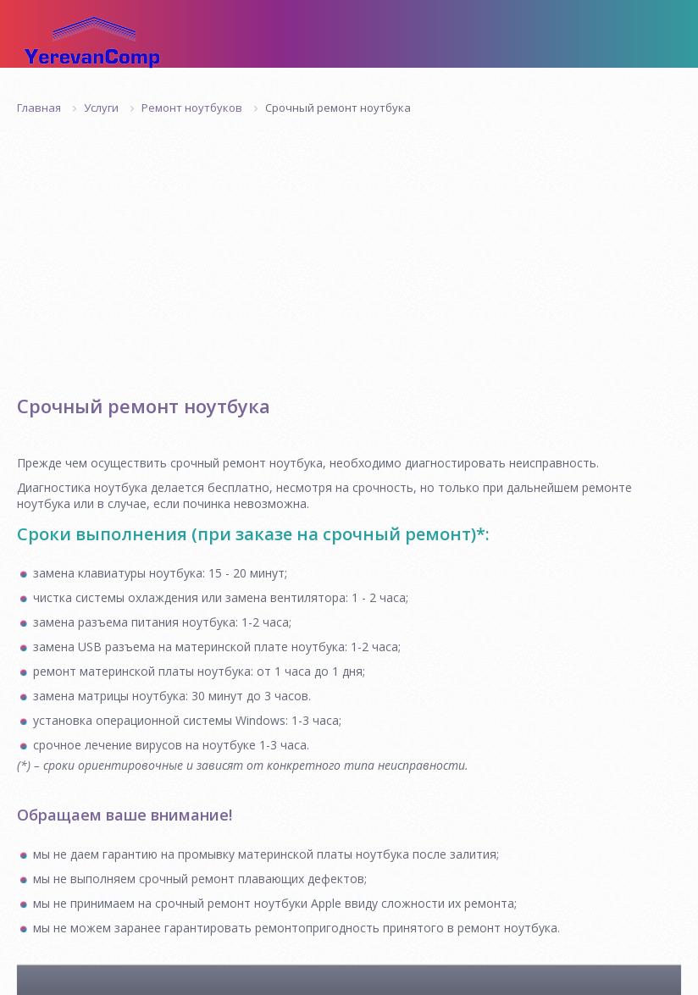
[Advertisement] (349, 242)
